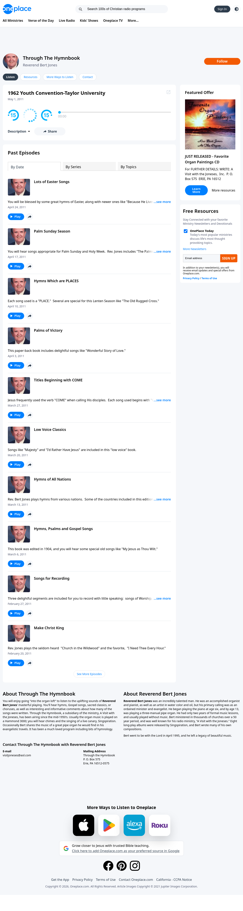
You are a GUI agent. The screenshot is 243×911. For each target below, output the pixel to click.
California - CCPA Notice (174, 879)
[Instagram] (135, 866)
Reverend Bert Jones (40, 65)
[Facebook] (108, 866)
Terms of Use (106, 879)
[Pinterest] (122, 866)
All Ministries (13, 20)
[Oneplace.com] (17, 9)
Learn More (196, 190)
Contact (88, 77)
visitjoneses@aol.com (17, 755)
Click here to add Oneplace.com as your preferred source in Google (125, 851)
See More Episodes (89, 674)
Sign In (222, 9)
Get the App (60, 879)
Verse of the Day (41, 20)
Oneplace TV (113, 20)
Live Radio (67, 20)
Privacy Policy (82, 879)
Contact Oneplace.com (136, 879)
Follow (222, 61)
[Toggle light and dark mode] (236, 9)
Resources (30, 77)
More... (133, 20)
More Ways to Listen (60, 77)
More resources (223, 190)
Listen (10, 77)
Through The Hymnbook (51, 58)
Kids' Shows (89, 20)
